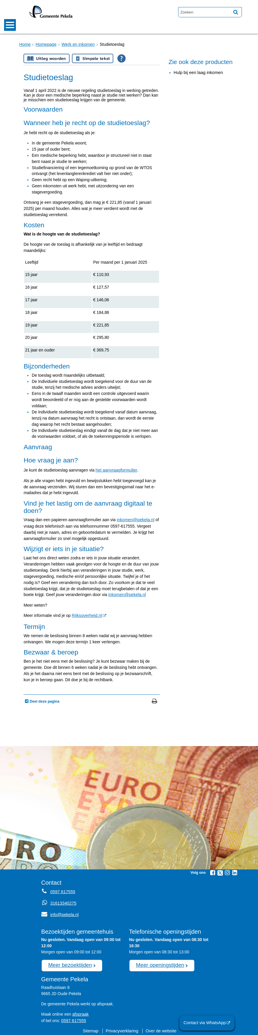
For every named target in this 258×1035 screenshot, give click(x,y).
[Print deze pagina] (154, 700)
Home (24, 44)
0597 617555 (73, 1017)
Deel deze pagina (43, 700)
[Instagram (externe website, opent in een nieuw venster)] (227, 871)
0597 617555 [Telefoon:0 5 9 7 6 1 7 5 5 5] (62, 890)
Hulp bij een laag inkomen (197, 72)
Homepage (45, 44)
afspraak (80, 1011)
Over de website (160, 1027)
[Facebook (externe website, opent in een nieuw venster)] (213, 871)
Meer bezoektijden (69, 963)
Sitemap (92, 1027)
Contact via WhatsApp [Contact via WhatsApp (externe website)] (206, 1023)
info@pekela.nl (59, 913)
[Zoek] (235, 12)
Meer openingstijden (159, 963)
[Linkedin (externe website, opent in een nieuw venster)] (235, 871)
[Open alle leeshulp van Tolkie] (121, 58)
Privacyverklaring (122, 1027)
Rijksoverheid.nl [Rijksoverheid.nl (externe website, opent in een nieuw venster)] (86, 614)
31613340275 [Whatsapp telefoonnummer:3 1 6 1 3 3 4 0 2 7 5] (62, 901)
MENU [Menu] (10, 25)
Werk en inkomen (76, 44)
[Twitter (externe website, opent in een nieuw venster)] (220, 871)
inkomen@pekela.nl (135, 519)
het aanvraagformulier (115, 470)
